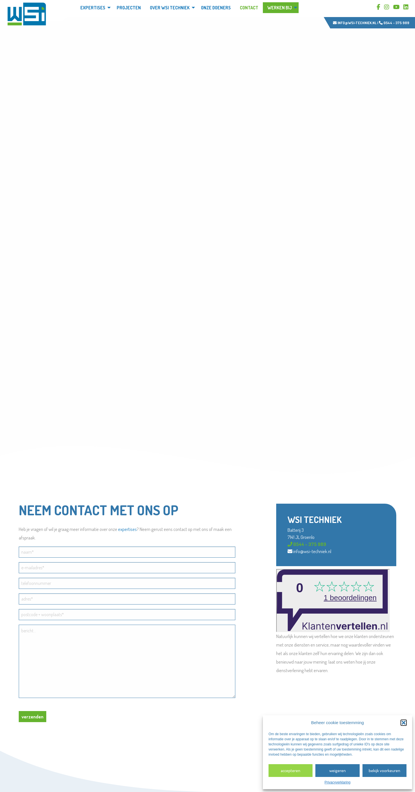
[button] (403, 723)
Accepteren (290, 770)
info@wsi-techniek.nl (354, 22)
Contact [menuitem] (249, 8)
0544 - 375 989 (394, 22)
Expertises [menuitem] (92, 8)
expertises (127, 529)
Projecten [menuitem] (129, 8)
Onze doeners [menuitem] (216, 8)
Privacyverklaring (337, 782)
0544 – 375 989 (307, 544)
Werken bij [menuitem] (279, 8)
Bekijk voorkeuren (384, 770)
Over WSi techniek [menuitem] (170, 8)
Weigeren (337, 770)
